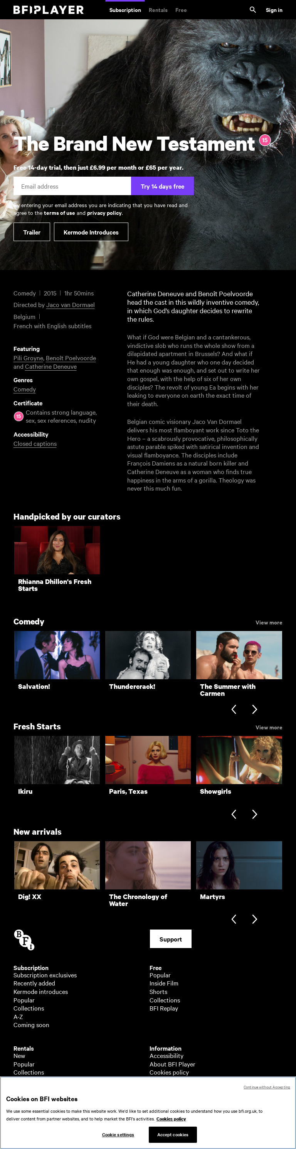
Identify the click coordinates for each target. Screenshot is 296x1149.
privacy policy (104, 212)
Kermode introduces (40, 991)
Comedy (24, 389)
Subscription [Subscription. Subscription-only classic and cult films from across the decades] (125, 9)
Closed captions (35, 443)
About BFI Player (172, 1064)
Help (156, 1080)
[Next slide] (254, 710)
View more (269, 622)
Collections (28, 1008)
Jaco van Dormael (70, 304)
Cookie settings (118, 1141)
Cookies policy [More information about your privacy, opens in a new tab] (171, 1125)
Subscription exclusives (45, 974)
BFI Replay (164, 1008)
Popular (24, 999)
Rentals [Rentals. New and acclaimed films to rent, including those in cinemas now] (158, 9)
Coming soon (31, 1024)
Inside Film (164, 983)
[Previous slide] (234, 710)
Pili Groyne (28, 357)
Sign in (274, 9)
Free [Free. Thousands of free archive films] (181, 9)
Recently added (34, 983)
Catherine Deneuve (51, 366)
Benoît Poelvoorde (71, 357)
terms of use (59, 212)
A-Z (18, 1016)
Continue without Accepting (267, 1093)
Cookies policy (169, 1072)
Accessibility (166, 1055)
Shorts (158, 991)
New (19, 1055)
